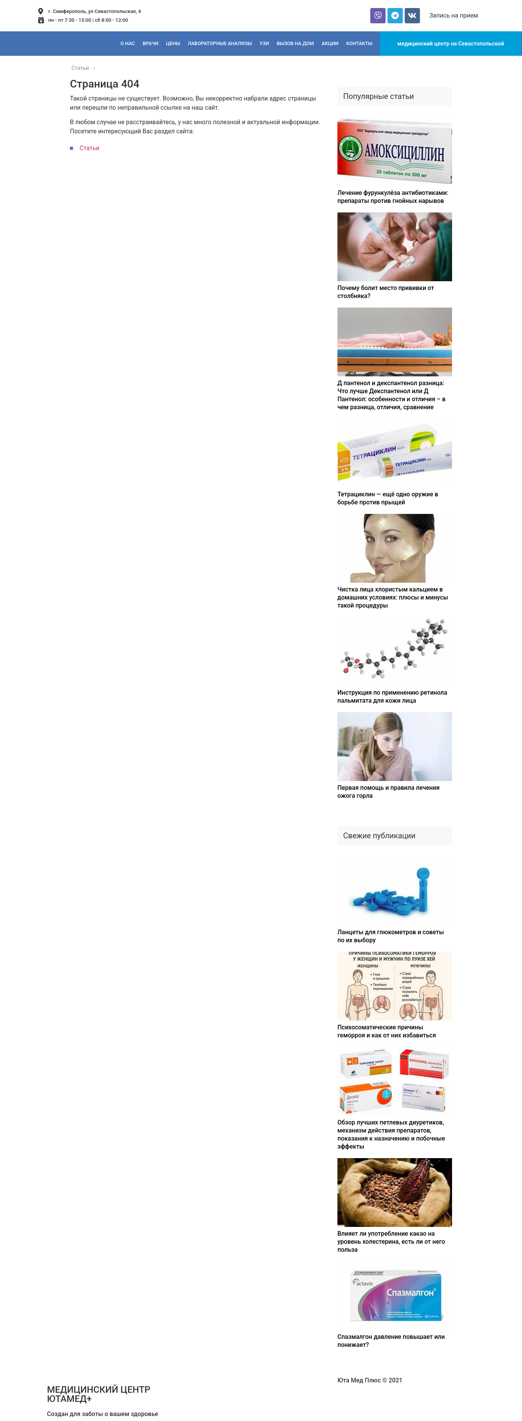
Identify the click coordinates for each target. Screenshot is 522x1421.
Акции (329, 43)
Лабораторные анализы (220, 43)
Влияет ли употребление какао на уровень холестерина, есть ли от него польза (391, 1241)
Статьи (89, 148)
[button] (454, 16)
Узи (264, 43)
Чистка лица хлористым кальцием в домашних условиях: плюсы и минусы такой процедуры (392, 597)
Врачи (150, 43)
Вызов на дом (295, 43)
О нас (127, 43)
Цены (173, 43)
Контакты (359, 43)
